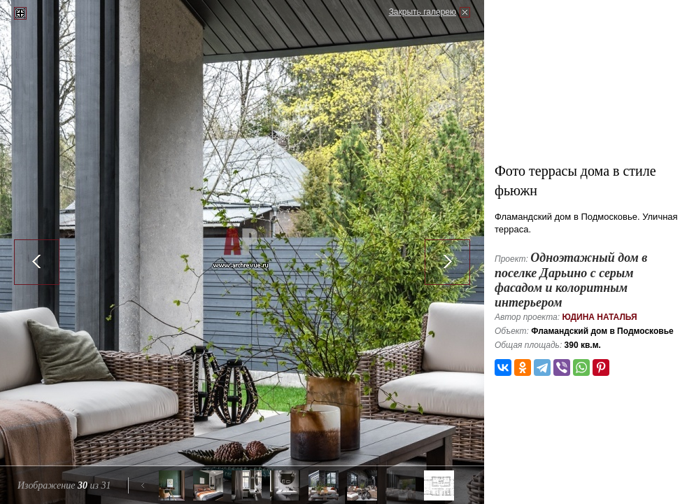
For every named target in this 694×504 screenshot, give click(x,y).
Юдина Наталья (599, 317)
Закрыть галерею (422, 12)
